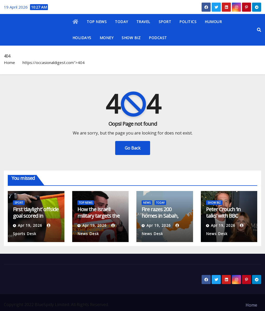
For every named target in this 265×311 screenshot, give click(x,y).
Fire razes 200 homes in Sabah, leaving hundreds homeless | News (161, 219)
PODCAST (158, 37)
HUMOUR (213, 21)
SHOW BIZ (131, 37)
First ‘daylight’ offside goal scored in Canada (35, 216)
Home (9, 62)
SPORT (165, 21)
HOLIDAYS (81, 37)
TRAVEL (143, 21)
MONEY (107, 37)
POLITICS (187, 21)
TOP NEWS (97, 21)
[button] (259, 30)
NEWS (147, 202)
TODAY (121, 21)
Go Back (133, 148)
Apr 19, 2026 (30, 225)
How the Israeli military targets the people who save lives (98, 219)
